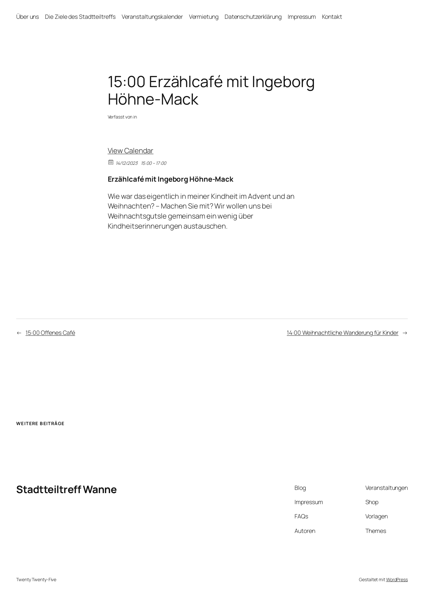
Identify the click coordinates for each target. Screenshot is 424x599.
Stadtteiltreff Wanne (66, 489)
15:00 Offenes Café (50, 332)
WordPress (397, 579)
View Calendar (131, 150)
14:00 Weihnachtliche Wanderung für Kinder (342, 332)
